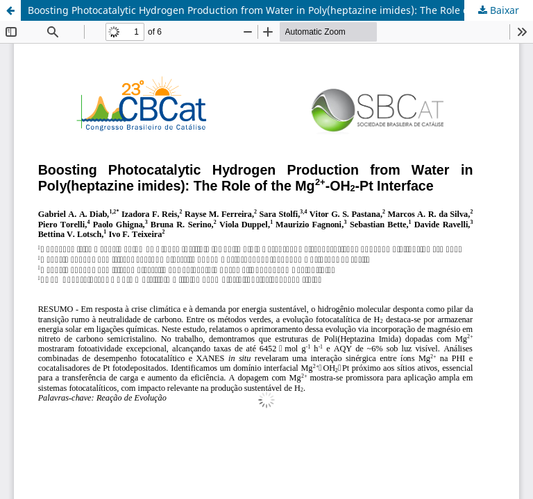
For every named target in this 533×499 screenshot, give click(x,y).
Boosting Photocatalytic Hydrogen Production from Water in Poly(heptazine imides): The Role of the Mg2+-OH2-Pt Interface (280, 10)
